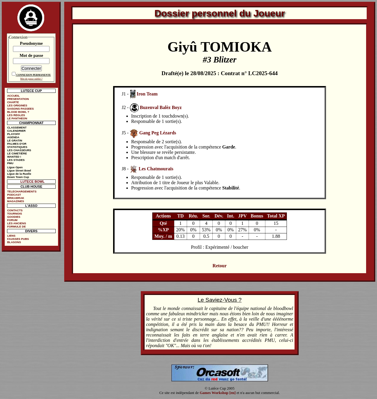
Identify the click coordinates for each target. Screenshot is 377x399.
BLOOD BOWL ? (18, 111)
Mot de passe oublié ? (31, 78)
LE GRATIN (14, 140)
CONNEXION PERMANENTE (33, 74)
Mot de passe (31, 55)
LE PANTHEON (17, 118)
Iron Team (147, 93)
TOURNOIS (14, 213)
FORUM (12, 220)
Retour (220, 265)
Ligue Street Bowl (19, 170)
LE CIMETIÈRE (17, 153)
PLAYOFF (13, 134)
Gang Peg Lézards (157, 132)
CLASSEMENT (17, 127)
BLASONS (14, 242)
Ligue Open (15, 167)
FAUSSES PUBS (18, 238)
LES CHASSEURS (19, 150)
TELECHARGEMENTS (22, 191)
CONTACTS (15, 210)
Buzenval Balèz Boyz (161, 107)
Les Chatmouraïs (156, 168)
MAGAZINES (15, 201)
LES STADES (16, 159)
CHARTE (13, 102)
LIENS (11, 235)
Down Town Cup (18, 177)
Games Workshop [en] (218, 393)
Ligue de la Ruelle (19, 173)
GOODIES (13, 216)
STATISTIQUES (17, 147)
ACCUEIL (13, 95)
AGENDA (13, 137)
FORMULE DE (16, 226)
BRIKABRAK (15, 198)
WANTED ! (14, 156)
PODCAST (14, 194)
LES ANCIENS (16, 223)
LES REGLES (16, 115)
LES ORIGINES (17, 105)
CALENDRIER (16, 130)
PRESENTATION (18, 98)
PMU (10, 163)
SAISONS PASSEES (20, 108)
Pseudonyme (31, 43)
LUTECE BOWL (32, 181)
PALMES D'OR (17, 143)
